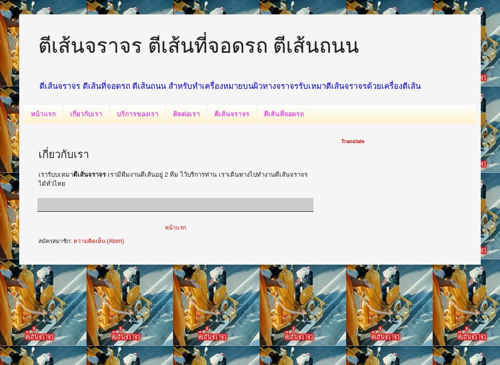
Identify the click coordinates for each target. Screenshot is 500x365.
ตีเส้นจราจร (232, 114)
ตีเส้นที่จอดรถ (284, 114)
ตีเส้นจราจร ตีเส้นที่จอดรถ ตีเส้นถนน (198, 46)
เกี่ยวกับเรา (86, 114)
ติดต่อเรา (186, 114)
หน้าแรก (43, 114)
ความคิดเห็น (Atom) (99, 241)
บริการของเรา (138, 114)
